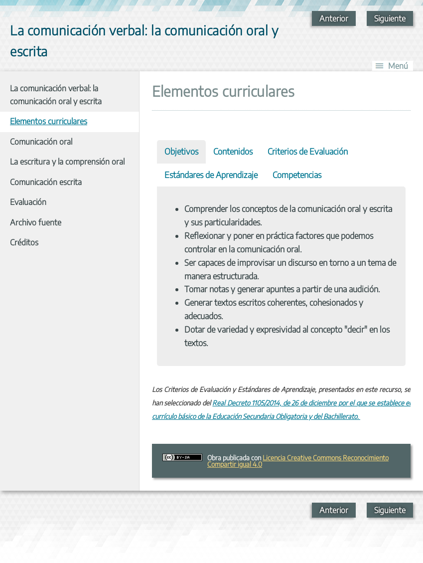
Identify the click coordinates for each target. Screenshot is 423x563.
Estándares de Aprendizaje (211, 175)
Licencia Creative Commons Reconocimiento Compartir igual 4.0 (298, 460)
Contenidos (233, 151)
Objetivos (181, 151)
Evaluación (28, 202)
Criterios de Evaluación (308, 151)
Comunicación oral (41, 142)
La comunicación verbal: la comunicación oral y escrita (56, 94)
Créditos (24, 242)
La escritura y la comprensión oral (67, 162)
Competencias (297, 175)
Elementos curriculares (48, 121)
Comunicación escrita (46, 182)
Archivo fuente (35, 222)
